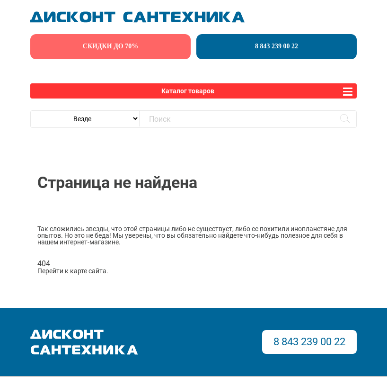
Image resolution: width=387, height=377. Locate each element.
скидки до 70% (110, 46)
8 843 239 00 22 (276, 46)
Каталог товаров (187, 91)
